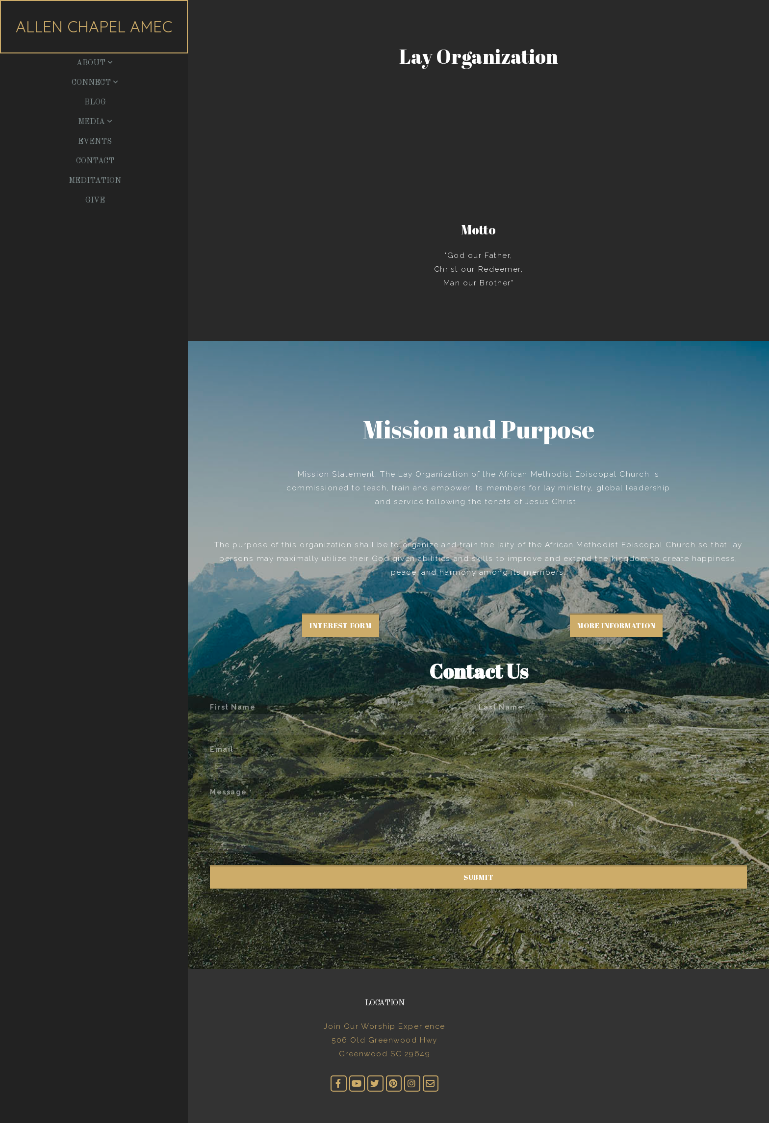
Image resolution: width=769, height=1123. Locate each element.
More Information (616, 625)
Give (95, 200)
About (95, 63)
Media (95, 122)
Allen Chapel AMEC (94, 26)
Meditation (95, 181)
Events (95, 142)
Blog (95, 102)
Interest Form (340, 625)
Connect (95, 83)
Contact (95, 161)
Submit (478, 877)
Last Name (501, 707)
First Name (233, 707)
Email (222, 749)
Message (228, 792)
